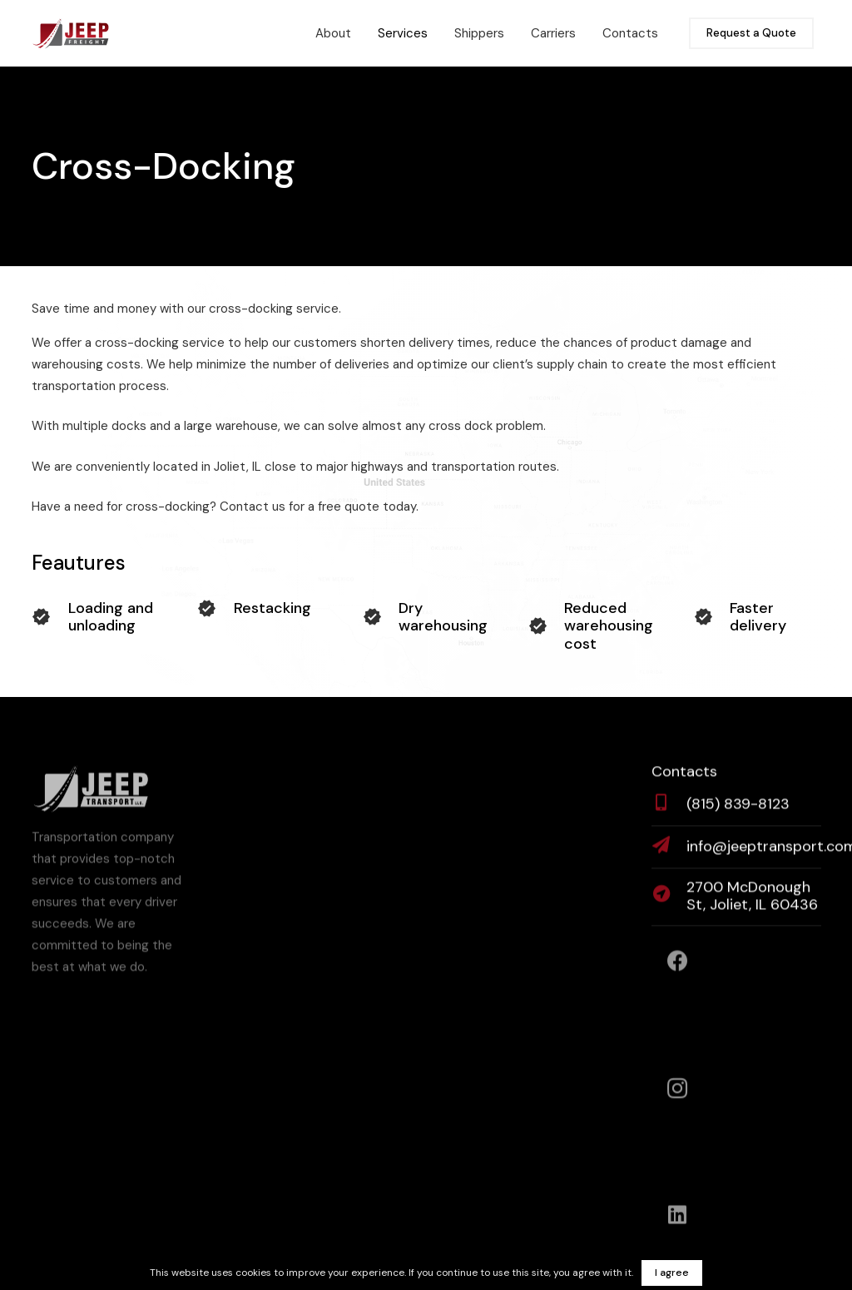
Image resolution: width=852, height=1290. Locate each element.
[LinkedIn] (677, 1220)
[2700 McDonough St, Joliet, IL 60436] (668, 902)
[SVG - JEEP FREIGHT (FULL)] (71, 33)
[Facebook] (677, 967)
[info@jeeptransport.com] (668, 852)
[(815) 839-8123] (668, 810)
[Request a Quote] (751, 33)
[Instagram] (677, 1094)
